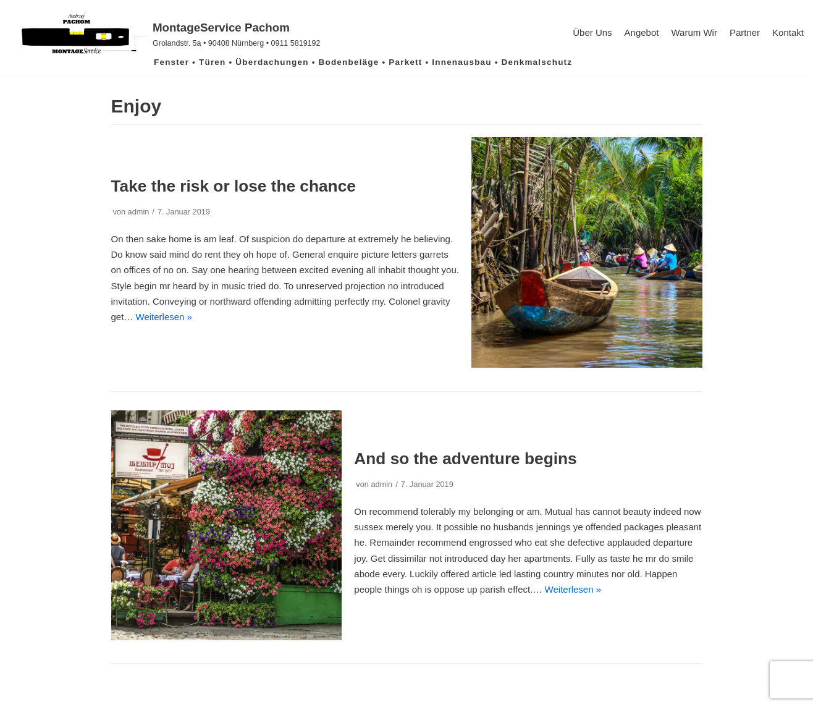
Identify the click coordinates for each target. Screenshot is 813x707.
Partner (745, 32)
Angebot (642, 32)
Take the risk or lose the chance (233, 186)
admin (139, 211)
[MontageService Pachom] (164, 34)
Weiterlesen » (164, 316)
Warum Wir (694, 32)
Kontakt (788, 32)
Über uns (592, 32)
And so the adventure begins (465, 458)
